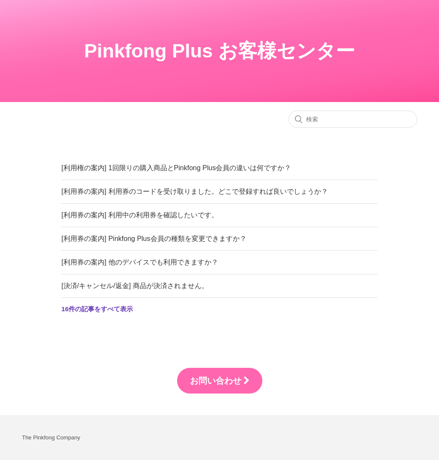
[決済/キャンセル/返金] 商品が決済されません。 (134, 285)
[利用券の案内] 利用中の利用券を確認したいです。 (139, 215)
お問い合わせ (220, 380)
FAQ (67, 151)
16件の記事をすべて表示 (97, 309)
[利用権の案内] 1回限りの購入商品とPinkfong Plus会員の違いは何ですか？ (176, 167)
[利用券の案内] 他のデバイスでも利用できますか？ (139, 262)
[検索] (353, 119)
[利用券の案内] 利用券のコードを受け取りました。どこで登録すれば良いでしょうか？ (194, 191)
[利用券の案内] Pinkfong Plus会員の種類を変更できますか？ (153, 238)
